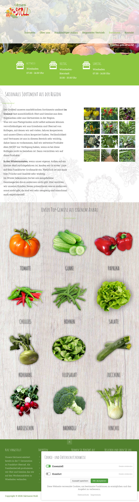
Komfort (56, 473)
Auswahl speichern (80, 481)
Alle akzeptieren (99, 481)
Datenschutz (83, 495)
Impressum (96, 495)
